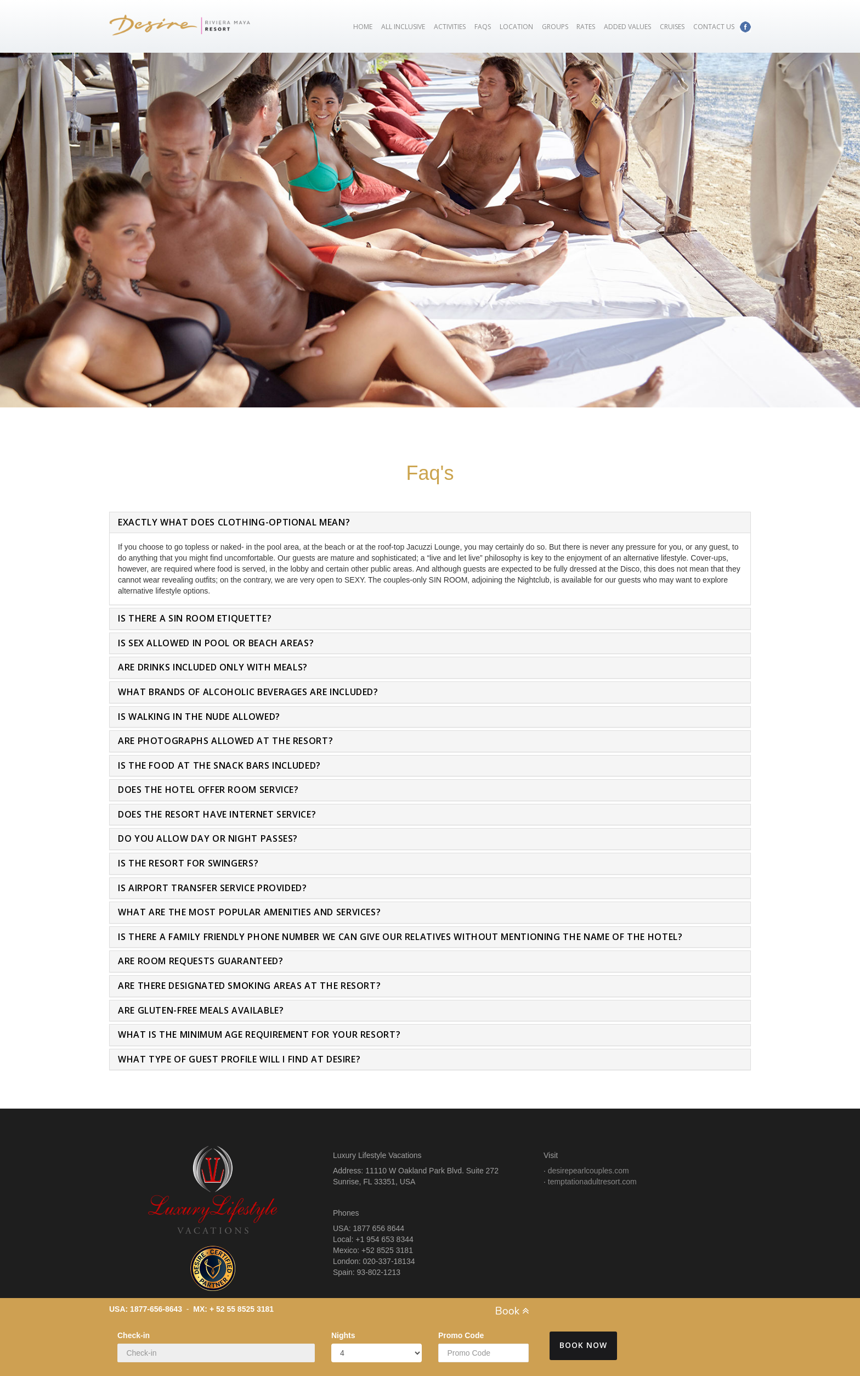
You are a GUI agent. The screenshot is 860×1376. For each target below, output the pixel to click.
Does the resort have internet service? (217, 814)
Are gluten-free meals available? (201, 1010)
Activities (450, 26)
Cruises (672, 26)
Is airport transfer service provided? (212, 888)
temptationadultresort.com (592, 1181)
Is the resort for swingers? (188, 863)
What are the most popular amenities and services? (249, 912)
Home (362, 26)
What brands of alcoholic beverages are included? (248, 692)
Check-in (133, 1335)
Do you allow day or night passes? (208, 838)
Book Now (583, 1345)
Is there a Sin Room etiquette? (194, 618)
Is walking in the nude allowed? (199, 717)
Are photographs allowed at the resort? (225, 741)
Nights (343, 1335)
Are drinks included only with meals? (213, 667)
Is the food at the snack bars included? (219, 765)
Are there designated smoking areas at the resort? (249, 986)
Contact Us (713, 26)
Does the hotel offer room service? (208, 790)
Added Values (627, 26)
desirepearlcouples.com (588, 1170)
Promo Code (461, 1335)
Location (516, 26)
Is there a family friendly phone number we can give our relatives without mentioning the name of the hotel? (400, 937)
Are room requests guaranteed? (201, 961)
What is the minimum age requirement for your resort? (259, 1034)
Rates (585, 26)
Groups (555, 26)
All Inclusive (403, 26)
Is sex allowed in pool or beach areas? (216, 643)
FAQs (482, 26)
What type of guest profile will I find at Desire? (239, 1059)
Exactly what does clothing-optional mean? (234, 522)
